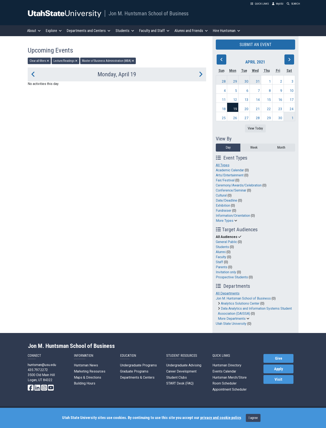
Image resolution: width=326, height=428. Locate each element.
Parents (221, 267)
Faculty (221, 257)
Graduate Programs (134, 371)
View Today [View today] (255, 128)
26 (235, 118)
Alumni (221, 252)
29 (235, 81)
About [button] (34, 30)
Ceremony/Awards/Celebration (239, 185)
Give (278, 358)
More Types (224, 221)
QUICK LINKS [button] (259, 3)
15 (269, 100)
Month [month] (281, 147)
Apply (278, 369)
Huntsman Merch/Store (229, 377)
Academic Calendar (230, 170)
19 (235, 109)
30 (246, 81)
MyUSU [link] (277, 3)
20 (246, 109)
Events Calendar (224, 371)
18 (224, 109)
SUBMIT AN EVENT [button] (255, 44)
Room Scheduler (224, 383)
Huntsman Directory (226, 365)
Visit (278, 379)
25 (224, 118)
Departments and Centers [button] (88, 30)
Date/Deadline (226, 200)
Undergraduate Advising (183, 365)
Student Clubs (176, 377)
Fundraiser (223, 211)
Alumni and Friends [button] (191, 30)
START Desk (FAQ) (180, 383)
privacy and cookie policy (220, 417)
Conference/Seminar (231, 190)
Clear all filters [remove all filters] (39, 60)
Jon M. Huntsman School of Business (149, 13)
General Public (226, 242)
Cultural (221, 195)
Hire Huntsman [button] (226, 30)
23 (280, 109)
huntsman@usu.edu (42, 365)
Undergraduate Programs (138, 365)
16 (280, 100)
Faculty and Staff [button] (154, 30)
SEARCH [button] (293, 3)
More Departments (232, 319)
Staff (219, 262)
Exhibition (223, 205)
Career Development (181, 371)
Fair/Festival (225, 180)
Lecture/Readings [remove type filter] (65, 60)
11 (224, 100)
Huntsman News (86, 365)
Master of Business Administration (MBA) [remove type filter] (108, 60)
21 (258, 109)
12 (235, 100)
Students (222, 247)
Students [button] (124, 30)
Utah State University (231, 324)
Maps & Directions (87, 377)
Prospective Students (232, 277)
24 (291, 109)
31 (258, 81)
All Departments (228, 293)
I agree (253, 418)
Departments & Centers (137, 377)
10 (291, 91)
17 (291, 100)
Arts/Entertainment (230, 175)
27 (246, 118)
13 (246, 100)
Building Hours (84, 383)
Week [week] (254, 147)
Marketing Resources (89, 371)
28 (224, 81)
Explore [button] (54, 30)
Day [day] (228, 147)
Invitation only (226, 272)
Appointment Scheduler (229, 389)
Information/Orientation (233, 216)
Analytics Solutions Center (240, 303)
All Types (222, 165)
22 (269, 109)
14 (258, 100)
